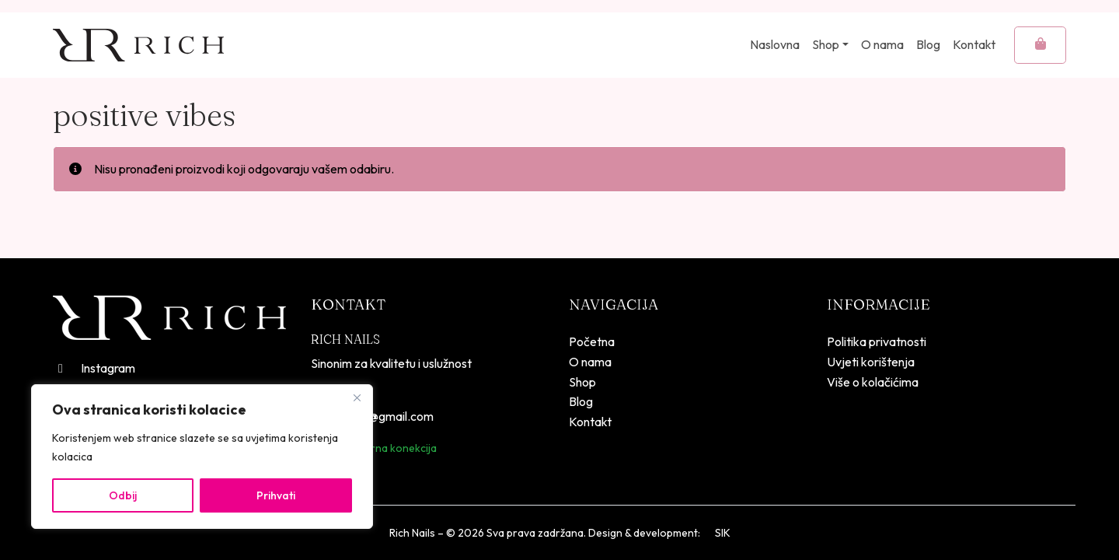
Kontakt (974, 44)
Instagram (94, 368)
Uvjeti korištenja (871, 361)
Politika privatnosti (876, 341)
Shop (825, 44)
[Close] (356, 397)
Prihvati (275, 495)
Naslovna (775, 44)
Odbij (123, 495)
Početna (592, 341)
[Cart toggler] (1040, 45)
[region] (202, 456)
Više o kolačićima (873, 382)
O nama (882, 44)
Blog (928, 44)
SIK (722, 533)
